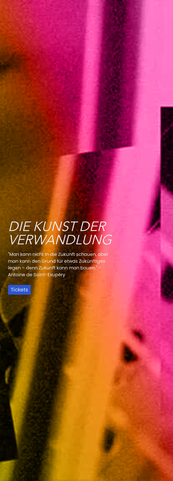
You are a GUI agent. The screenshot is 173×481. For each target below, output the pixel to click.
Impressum (137, 433)
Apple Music (98, 435)
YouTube (56, 435)
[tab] (16, 95)
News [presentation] (31, 95)
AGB (132, 438)
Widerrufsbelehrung (142, 442)
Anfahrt (134, 419)
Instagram (58, 420)
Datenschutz (138, 428)
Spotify (95, 420)
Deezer (95, 428)
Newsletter (137, 447)
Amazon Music (100, 443)
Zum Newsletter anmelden (44, 328)
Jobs (132, 424)
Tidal (93, 450)
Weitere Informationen (29, 247)
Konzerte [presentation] (16, 95)
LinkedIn (56, 443)
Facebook (57, 428)
